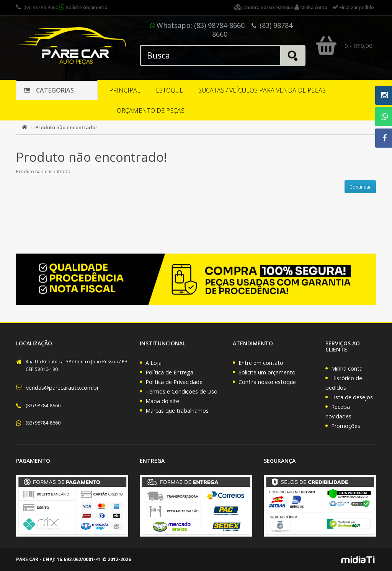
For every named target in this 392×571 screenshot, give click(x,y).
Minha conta (347, 368)
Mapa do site (162, 401)
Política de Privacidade (174, 382)
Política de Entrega (169, 372)
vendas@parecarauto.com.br (62, 387)
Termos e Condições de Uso (181, 391)
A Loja (153, 362)
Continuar (360, 187)
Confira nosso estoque (267, 382)
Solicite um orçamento (267, 372)
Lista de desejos (352, 397)
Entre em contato (260, 362)
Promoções (345, 425)
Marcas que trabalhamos (177, 410)
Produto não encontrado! (66, 127)
